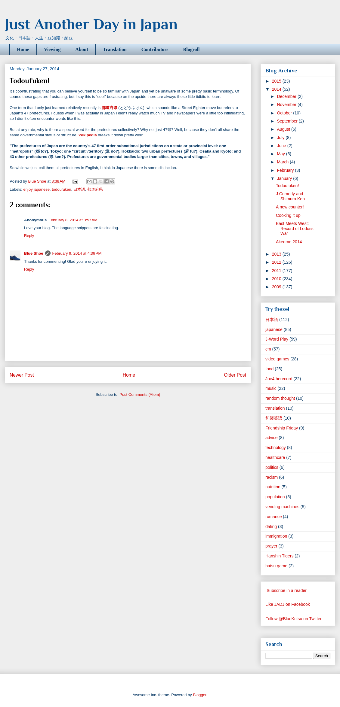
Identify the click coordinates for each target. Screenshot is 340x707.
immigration (276, 536)
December (287, 96)
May (281, 153)
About (81, 49)
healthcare (275, 457)
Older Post (235, 375)
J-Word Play (276, 339)
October (285, 113)
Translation (115, 49)
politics (271, 467)
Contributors (154, 49)
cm (268, 349)
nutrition (272, 486)
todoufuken (61, 189)
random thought (280, 398)
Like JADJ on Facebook (287, 604)
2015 (277, 81)
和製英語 (273, 418)
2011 (277, 270)
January (285, 178)
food (269, 368)
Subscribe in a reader (287, 590)
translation (275, 408)
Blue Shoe (33, 253)
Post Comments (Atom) (139, 394)
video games (277, 359)
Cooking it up (288, 215)
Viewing (52, 49)
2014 (277, 89)
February (286, 170)
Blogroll (191, 49)
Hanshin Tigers (279, 556)
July (281, 137)
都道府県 (95, 189)
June (282, 145)
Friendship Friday (281, 428)
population (275, 496)
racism (271, 477)
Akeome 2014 (289, 241)
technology (275, 447)
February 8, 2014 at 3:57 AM (72, 220)
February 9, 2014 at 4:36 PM (77, 253)
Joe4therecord (278, 378)
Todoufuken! (287, 185)
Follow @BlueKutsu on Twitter (293, 618)
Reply (29, 235)
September (287, 121)
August (284, 129)
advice (271, 437)
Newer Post (22, 375)
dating (271, 526)
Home (23, 49)
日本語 (79, 189)
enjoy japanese (36, 189)
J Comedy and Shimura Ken (290, 196)
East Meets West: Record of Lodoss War (295, 228)
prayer (271, 546)
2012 (277, 262)
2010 (277, 278)
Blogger (199, 695)
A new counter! (290, 207)
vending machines (282, 506)
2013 (277, 254)
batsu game (276, 565)
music (271, 388)
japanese (274, 329)
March (283, 161)
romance (273, 516)
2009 (277, 286)
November (287, 104)
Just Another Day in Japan (91, 24)
